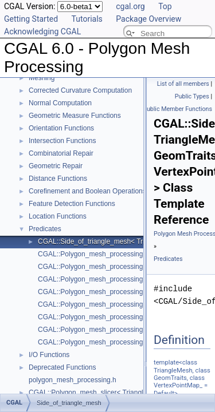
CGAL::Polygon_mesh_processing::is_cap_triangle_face (124, 304)
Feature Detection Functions (72, 204)
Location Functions (58, 216)
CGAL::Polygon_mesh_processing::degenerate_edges (121, 254)
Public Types (192, 96)
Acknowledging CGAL (42, 31)
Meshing (41, 78)
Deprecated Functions (62, 367)
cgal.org (130, 6)
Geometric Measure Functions (75, 116)
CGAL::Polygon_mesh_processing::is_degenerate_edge (124, 317)
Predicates (45, 229)
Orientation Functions (61, 128)
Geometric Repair (56, 166)
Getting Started (31, 18)
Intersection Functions (62, 141)
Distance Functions (58, 179)
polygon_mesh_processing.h (72, 380)
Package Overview (148, 18)
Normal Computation (60, 103)
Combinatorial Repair (61, 153)
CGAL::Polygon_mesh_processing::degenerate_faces (120, 279)
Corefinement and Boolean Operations (87, 191)
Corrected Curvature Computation (80, 90)
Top (165, 6)
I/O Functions (49, 355)
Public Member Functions (177, 109)
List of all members (183, 84)
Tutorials (87, 18)
